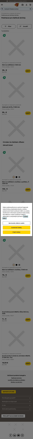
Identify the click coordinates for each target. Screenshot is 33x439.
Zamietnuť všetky (16, 227)
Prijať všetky (16, 232)
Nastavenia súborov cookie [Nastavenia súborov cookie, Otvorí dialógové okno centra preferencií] (16, 223)
